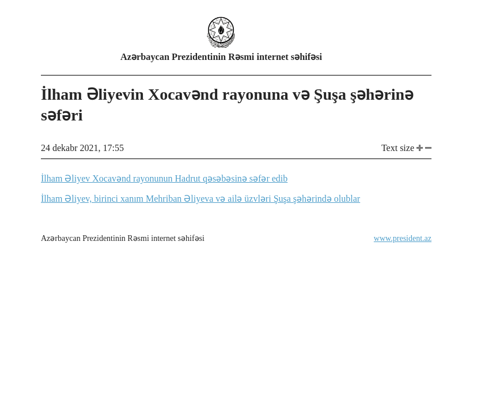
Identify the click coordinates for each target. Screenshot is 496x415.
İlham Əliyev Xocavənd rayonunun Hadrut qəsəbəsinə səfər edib (164, 178)
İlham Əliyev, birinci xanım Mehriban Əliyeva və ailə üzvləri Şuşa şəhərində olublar (200, 198)
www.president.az (402, 238)
